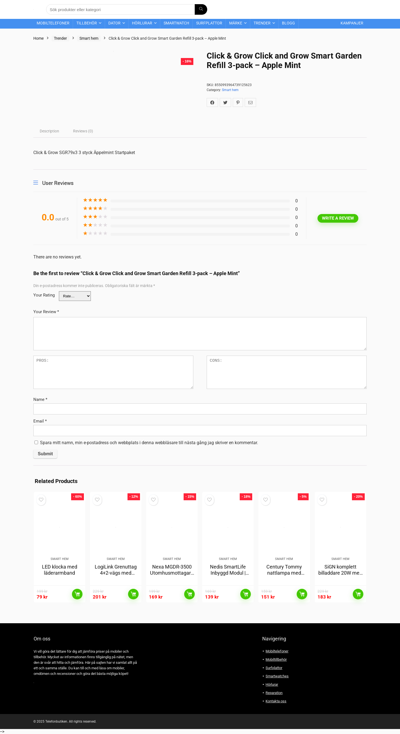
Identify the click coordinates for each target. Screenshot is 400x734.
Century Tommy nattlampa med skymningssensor (284, 573)
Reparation (274, 693)
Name (40, 399)
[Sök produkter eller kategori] (201, 9)
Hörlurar (142, 23)
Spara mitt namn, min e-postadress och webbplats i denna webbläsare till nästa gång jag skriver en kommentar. (149, 442)
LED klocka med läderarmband (59, 570)
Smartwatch (176, 23)
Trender (262, 23)
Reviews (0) (83, 131)
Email (40, 421)
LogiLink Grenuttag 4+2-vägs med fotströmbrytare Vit (116, 573)
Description (49, 131)
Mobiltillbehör (276, 659)
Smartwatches (277, 676)
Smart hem (88, 38)
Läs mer (77, 594)
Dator (114, 23)
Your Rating (44, 295)
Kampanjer (352, 23)
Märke (235, 23)
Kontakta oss (276, 701)
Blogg (288, 23)
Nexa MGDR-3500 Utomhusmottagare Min (172, 573)
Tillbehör (86, 23)
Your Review (46, 311)
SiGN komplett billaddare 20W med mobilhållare (340, 573)
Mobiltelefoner (53, 23)
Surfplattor (209, 23)
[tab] (49, 131)
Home (38, 38)
